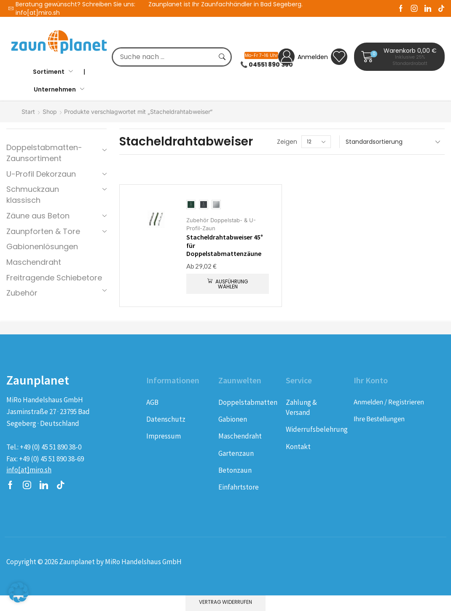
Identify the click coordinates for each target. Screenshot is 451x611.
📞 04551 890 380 (266, 64)
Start (28, 111)
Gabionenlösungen (42, 246)
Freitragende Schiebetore (54, 277)
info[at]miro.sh (38, 12)
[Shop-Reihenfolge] (392, 141)
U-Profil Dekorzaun (41, 174)
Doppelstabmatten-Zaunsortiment (44, 153)
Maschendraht (33, 262)
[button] (399, 57)
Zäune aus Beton (38, 215)
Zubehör (22, 293)
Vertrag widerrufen (225, 602)
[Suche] (222, 56)
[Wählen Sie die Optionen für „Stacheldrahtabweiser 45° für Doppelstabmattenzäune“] (227, 284)
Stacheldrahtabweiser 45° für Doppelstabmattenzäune (224, 245)
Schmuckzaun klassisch (32, 194)
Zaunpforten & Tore (43, 231)
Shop (50, 111)
